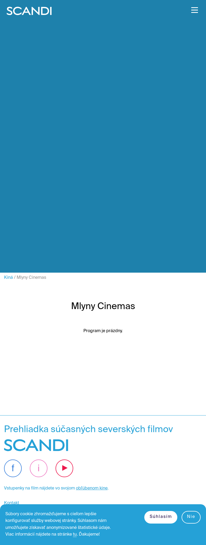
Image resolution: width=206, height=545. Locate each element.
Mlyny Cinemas (31, 278)
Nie (191, 517)
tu (75, 534)
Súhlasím (161, 517)
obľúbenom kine (92, 488)
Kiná (8, 278)
